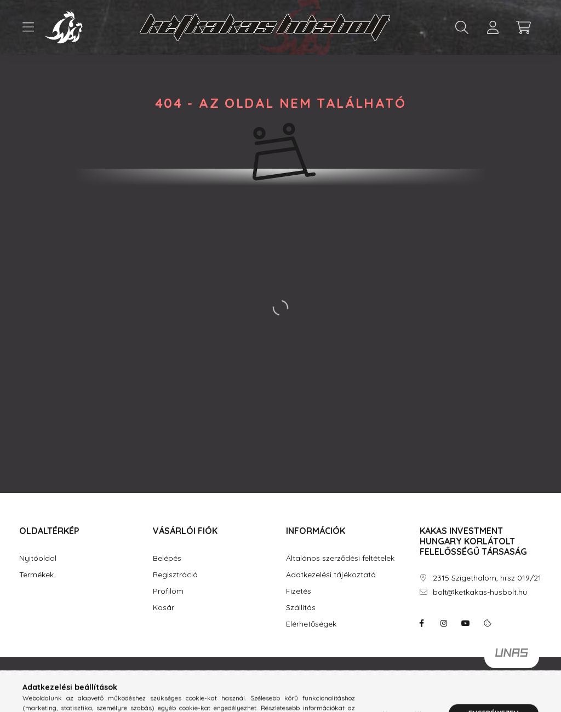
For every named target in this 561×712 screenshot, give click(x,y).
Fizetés (298, 591)
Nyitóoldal (37, 558)
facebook (422, 623)
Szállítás (301, 607)
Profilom (168, 591)
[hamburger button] (28, 27)
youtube (466, 623)
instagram (444, 623)
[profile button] (492, 27)
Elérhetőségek (311, 624)
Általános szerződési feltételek (340, 558)
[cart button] (523, 27)
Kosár (163, 607)
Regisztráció (175, 574)
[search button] (462, 27)
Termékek (36, 574)
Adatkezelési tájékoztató (331, 574)
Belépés (167, 558)
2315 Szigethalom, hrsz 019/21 (487, 578)
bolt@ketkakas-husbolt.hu (480, 592)
